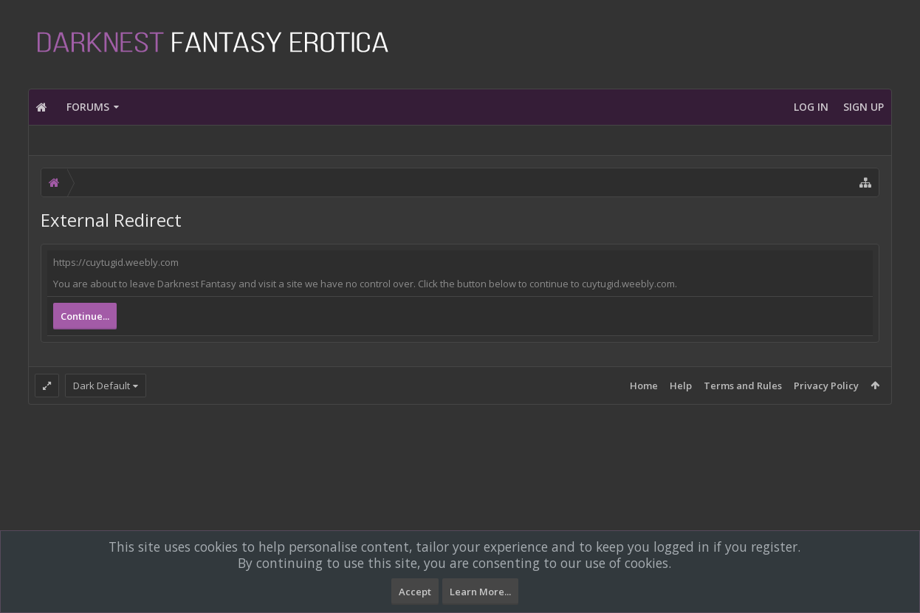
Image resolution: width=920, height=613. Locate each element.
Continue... (85, 316)
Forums (87, 107)
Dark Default (101, 385)
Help (681, 385)
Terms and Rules (743, 385)
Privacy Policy (826, 385)
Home (644, 385)
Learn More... (480, 591)
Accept (415, 591)
